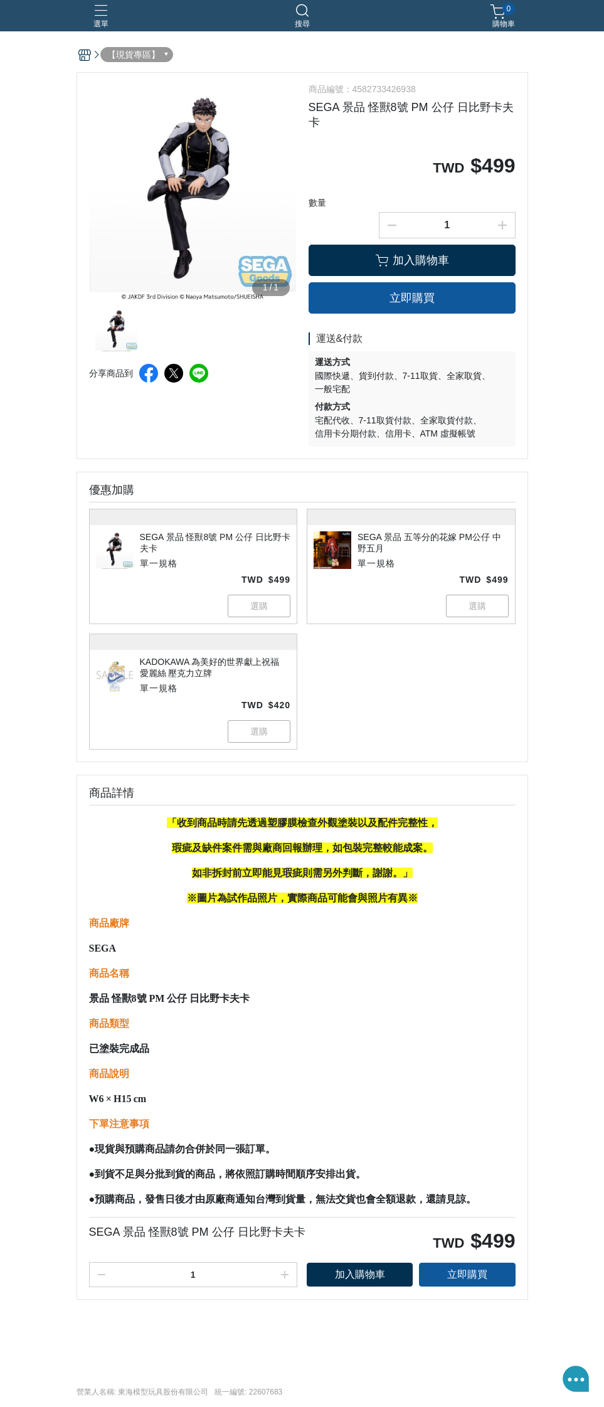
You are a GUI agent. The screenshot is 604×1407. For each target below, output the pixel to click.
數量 (317, 203)
